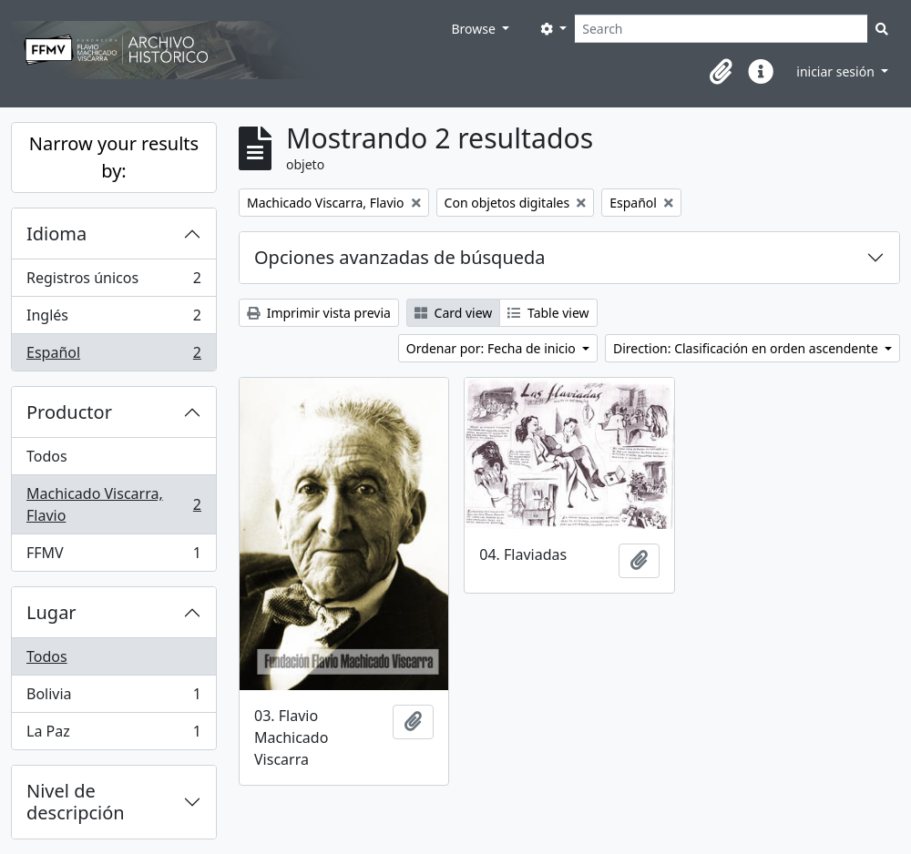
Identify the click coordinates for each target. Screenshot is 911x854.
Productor (69, 412)
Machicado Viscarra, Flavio (113, 504)
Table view (548, 312)
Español (113, 356)
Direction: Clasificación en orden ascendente (747, 348)
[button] (721, 72)
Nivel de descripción (75, 801)
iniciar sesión (836, 71)
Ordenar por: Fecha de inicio (492, 348)
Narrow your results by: (114, 157)
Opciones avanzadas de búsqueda (400, 257)
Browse (474, 28)
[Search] (721, 29)
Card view (453, 312)
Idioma (56, 233)
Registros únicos (113, 282)
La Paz (113, 734)
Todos (46, 456)
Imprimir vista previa (319, 312)
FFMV (113, 556)
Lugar (51, 612)
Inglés (113, 319)
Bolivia (113, 698)
